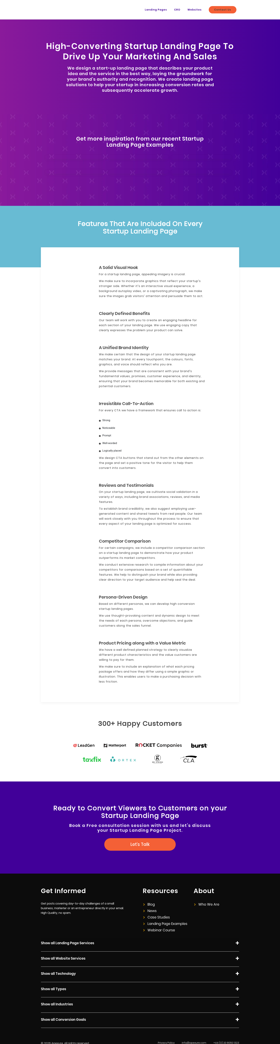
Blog (149, 904)
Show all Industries (140, 1005)
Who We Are (206, 904)
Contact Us (222, 9)
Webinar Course (159, 930)
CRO (177, 9)
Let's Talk (140, 844)
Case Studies (156, 917)
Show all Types (140, 989)
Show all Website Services (140, 959)
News (150, 910)
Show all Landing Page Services (140, 943)
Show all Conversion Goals (140, 1020)
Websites (195, 9)
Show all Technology (140, 974)
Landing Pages (156, 9)
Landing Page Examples (165, 923)
